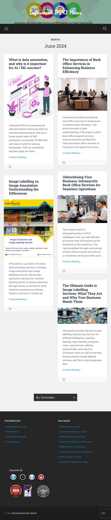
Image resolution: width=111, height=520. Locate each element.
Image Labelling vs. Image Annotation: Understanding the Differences (24, 188)
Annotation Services (17, 427)
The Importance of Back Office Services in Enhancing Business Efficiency (81, 66)
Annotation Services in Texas (75, 462)
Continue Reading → (20, 158)
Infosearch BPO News (55, 12)
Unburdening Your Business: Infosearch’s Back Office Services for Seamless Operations (81, 184)
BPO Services (14, 432)
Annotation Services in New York (77, 442)
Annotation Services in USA (75, 432)
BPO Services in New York (74, 437)
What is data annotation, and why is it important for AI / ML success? (28, 64)
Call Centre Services (17, 437)
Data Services (14, 442)
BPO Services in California (74, 447)
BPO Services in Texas (72, 457)
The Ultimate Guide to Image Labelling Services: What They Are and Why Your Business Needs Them (82, 294)
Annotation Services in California (77, 452)
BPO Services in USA (71, 427)
